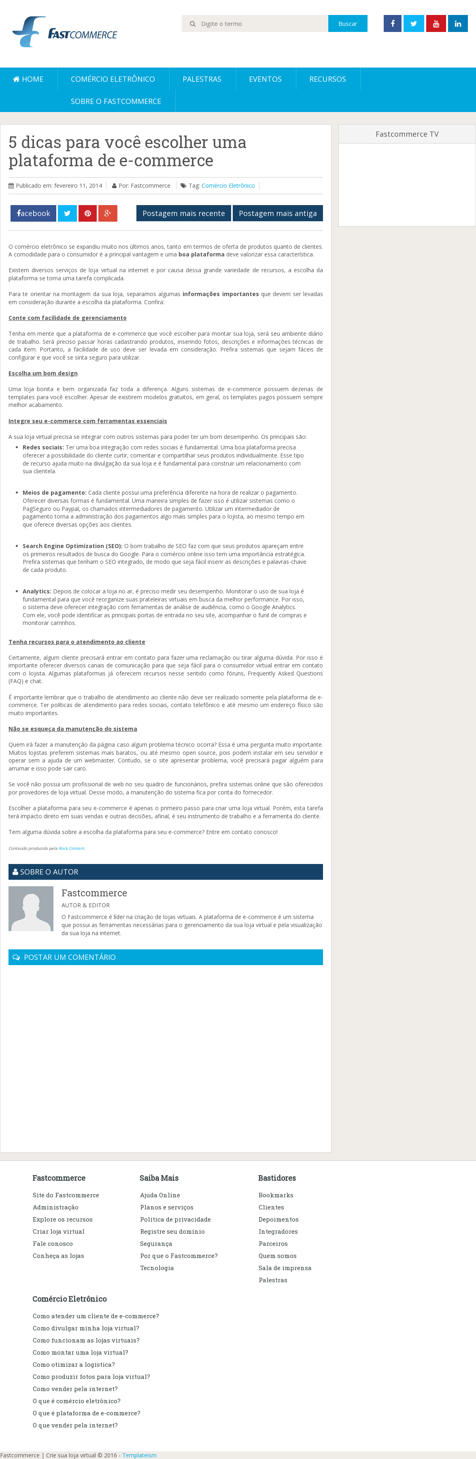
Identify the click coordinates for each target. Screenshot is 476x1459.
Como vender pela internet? (75, 1389)
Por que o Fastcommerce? (179, 1255)
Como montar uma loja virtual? (80, 1352)
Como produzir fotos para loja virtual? (91, 1376)
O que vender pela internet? (75, 1425)
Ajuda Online (160, 1195)
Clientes (271, 1207)
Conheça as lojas (58, 1255)
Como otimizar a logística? (74, 1364)
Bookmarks (276, 1195)
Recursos (327, 79)
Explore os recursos (63, 1219)
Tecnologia (157, 1268)
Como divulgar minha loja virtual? (86, 1328)
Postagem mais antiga (278, 213)
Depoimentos (279, 1219)
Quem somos (278, 1255)
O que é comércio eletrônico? (77, 1401)
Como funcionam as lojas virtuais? (86, 1340)
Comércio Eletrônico (228, 185)
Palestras (202, 79)
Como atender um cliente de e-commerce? (96, 1316)
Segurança (156, 1243)
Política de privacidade (175, 1219)
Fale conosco (53, 1243)
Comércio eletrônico (113, 79)
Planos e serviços (166, 1207)
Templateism (139, 1455)
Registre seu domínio (172, 1231)
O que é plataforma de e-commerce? (86, 1413)
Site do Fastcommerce (66, 1195)
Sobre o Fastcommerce (116, 101)
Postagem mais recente (183, 213)
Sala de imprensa (285, 1268)
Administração (56, 1207)
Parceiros (273, 1243)
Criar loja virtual (59, 1231)
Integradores (278, 1231)
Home (28, 79)
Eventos (265, 79)
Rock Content (71, 848)
